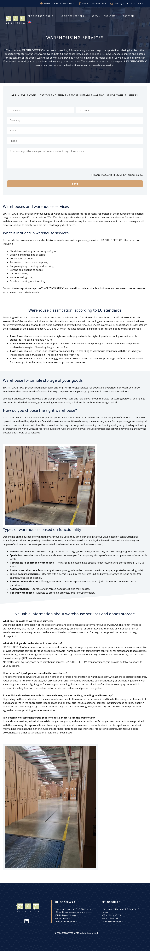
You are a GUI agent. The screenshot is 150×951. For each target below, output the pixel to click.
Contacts (129, 16)
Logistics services (75, 16)
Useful (96, 16)
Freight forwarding (43, 16)
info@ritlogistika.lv (129, 3)
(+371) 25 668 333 (94, 3)
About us (112, 16)
